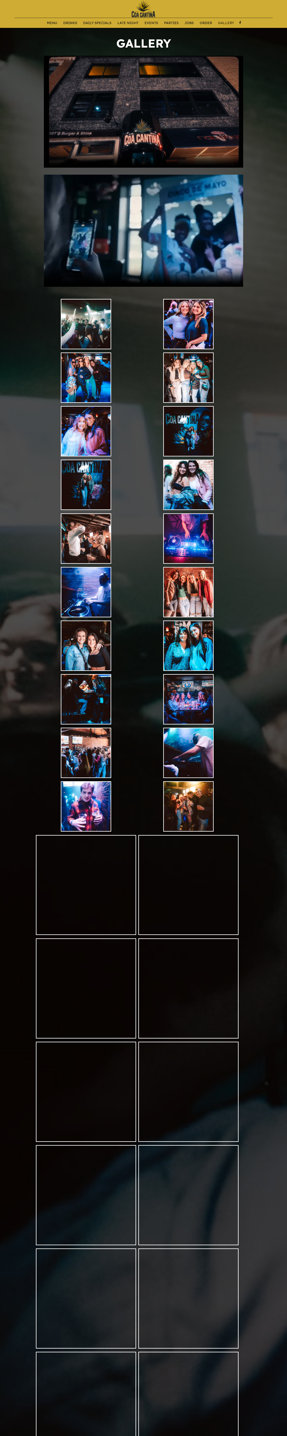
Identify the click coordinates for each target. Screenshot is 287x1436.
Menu (52, 23)
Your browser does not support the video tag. (143, 112)
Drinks (70, 23)
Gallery (226, 23)
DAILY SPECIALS (97, 23)
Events (151, 23)
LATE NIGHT (128, 23)
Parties (171, 23)
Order (206, 23)
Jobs (189, 23)
